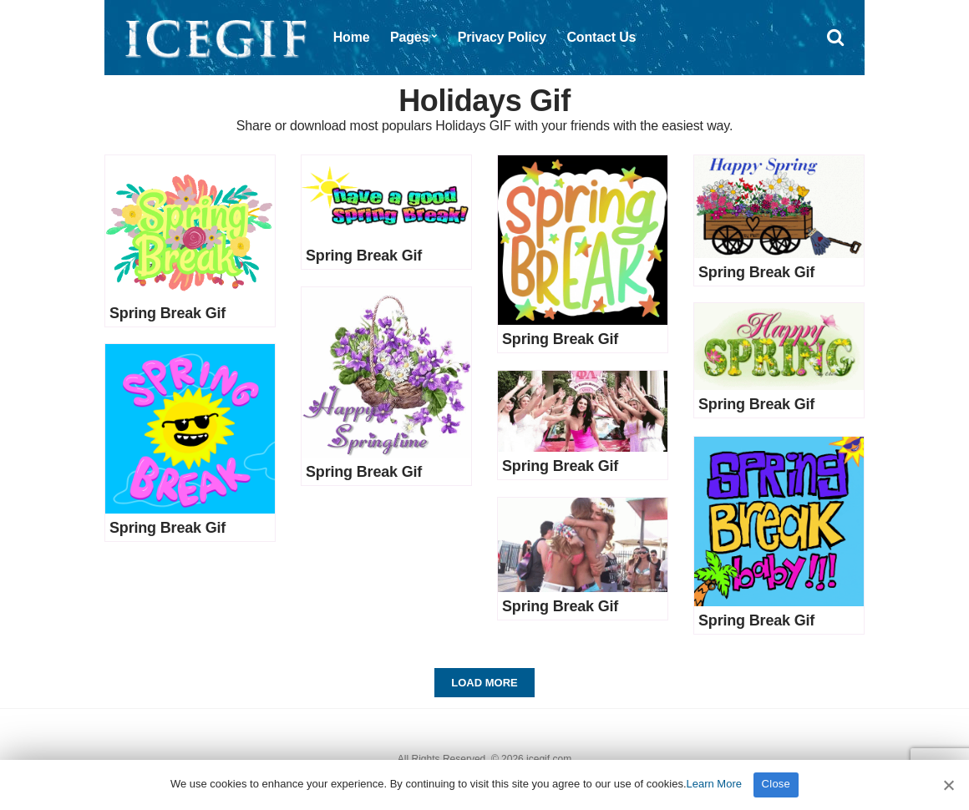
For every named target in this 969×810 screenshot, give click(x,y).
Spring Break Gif (167, 313)
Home (351, 37)
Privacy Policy (502, 37)
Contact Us (601, 37)
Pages (409, 37)
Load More (484, 682)
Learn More (714, 783)
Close (776, 783)
